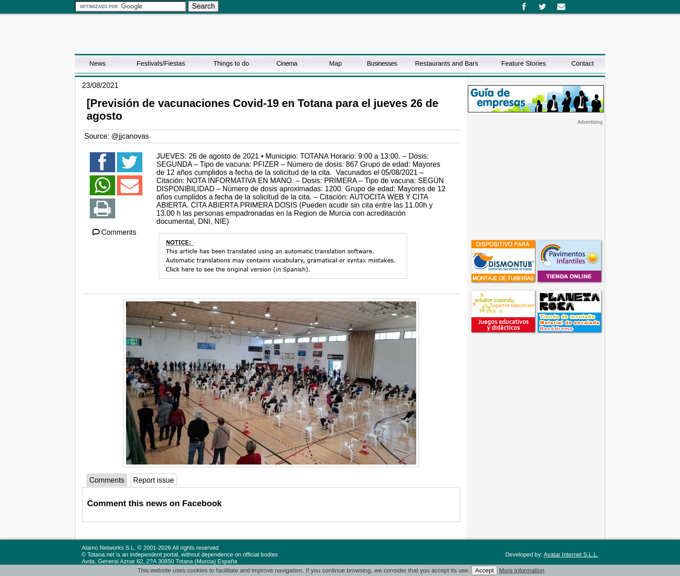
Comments (113, 232)
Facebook (524, 7)
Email (561, 7)
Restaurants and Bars (446, 63)
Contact (582, 63)
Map (335, 63)
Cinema (287, 63)
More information (521, 570)
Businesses (382, 63)
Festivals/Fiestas (160, 63)
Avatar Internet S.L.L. (571, 554)
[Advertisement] (536, 181)
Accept (484, 570)
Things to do (231, 63)
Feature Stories (523, 63)
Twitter (542, 7)
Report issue (153, 480)
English (581, 3)
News (97, 63)
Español (574, 3)
